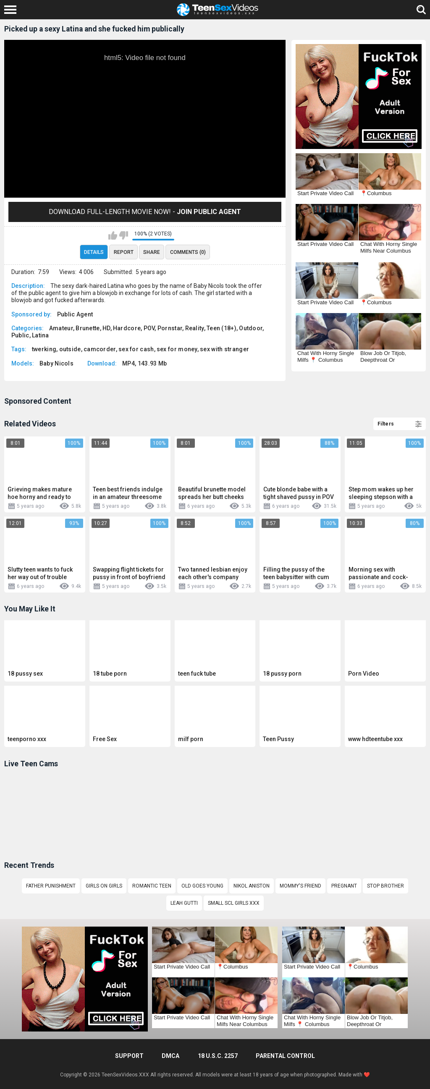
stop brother (385, 886)
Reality (194, 328)
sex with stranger (224, 349)
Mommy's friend (300, 886)
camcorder (100, 349)
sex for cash (136, 349)
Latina (40, 335)
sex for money (177, 349)
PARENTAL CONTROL (285, 1055)
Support (129, 1055)
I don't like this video (123, 235)
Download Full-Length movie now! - (145, 212)
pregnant (344, 886)
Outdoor (250, 328)
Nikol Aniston (251, 886)
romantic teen (151, 886)
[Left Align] (12, 10)
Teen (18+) (221, 328)
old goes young (202, 886)
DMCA (170, 1055)
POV (149, 328)
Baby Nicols (56, 363)
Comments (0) (188, 252)
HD (106, 328)
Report (124, 252)
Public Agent (75, 314)
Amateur (61, 328)
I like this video (112, 235)
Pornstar (169, 328)
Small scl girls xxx (234, 903)
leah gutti (184, 903)
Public (20, 335)
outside (70, 349)
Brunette (88, 328)
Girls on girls (104, 886)
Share (151, 252)
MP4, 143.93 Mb (144, 363)
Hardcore (127, 328)
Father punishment (51, 886)
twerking (44, 349)
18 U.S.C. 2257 (218, 1055)
